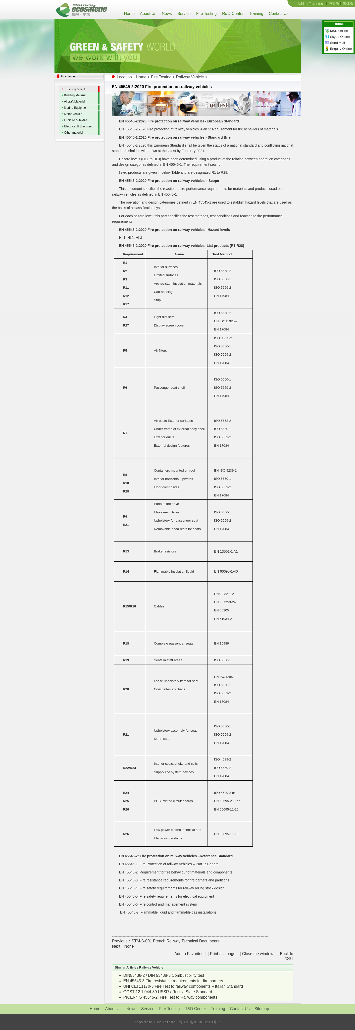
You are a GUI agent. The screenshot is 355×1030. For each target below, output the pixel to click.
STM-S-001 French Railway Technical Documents (175, 941)
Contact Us (278, 13)
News (166, 13)
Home (130, 13)
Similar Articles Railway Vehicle (139, 967)
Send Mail (337, 43)
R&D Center (232, 13)
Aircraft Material (74, 101)
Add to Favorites (310, 4)
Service (183, 13)
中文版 (334, 3)
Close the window (257, 954)
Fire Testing (206, 13)
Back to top (286, 956)
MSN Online (339, 31)
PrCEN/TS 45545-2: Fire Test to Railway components (170, 997)
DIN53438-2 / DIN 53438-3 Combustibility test (163, 975)
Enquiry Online (341, 49)
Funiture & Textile (75, 120)
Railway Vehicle (190, 77)
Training (255, 13)
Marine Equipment (76, 107)
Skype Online (340, 37)
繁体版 (348, 3)
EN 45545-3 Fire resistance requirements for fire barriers (173, 981)
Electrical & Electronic (78, 126)
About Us (147, 13)
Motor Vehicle (73, 114)
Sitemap (261, 1009)
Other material (73, 132)
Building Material (75, 95)
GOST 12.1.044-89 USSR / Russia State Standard (167, 992)
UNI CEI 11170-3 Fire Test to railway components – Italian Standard (183, 986)
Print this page (222, 954)
